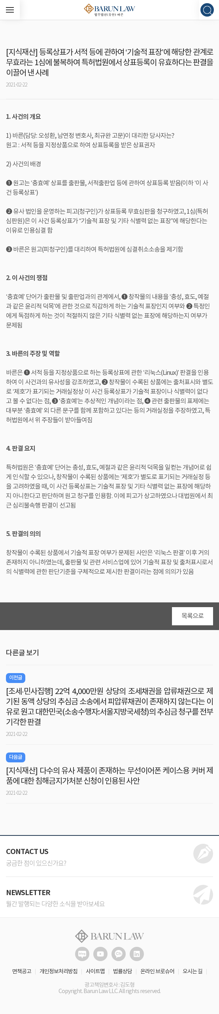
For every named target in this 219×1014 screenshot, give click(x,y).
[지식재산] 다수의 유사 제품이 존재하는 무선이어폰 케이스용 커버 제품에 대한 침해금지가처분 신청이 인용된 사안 (109, 776)
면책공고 (21, 971)
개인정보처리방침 (58, 971)
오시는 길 (192, 971)
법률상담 (122, 971)
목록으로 (192, 616)
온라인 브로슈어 (157, 971)
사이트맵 (95, 971)
